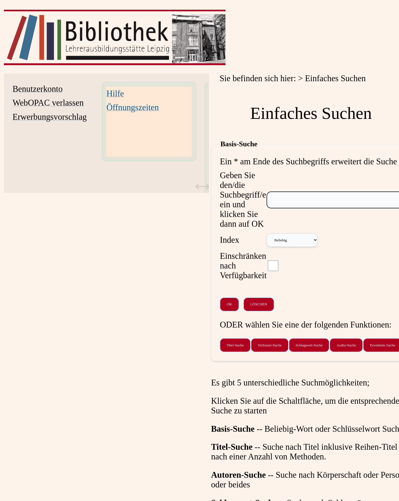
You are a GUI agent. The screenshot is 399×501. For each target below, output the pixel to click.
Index (229, 240)
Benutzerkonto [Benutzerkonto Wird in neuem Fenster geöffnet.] (37, 89)
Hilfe (115, 93)
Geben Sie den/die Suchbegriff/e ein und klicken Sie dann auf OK (243, 200)
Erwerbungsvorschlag (49, 117)
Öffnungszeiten (132, 107)
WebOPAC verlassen (48, 103)
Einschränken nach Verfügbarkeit (243, 265)
